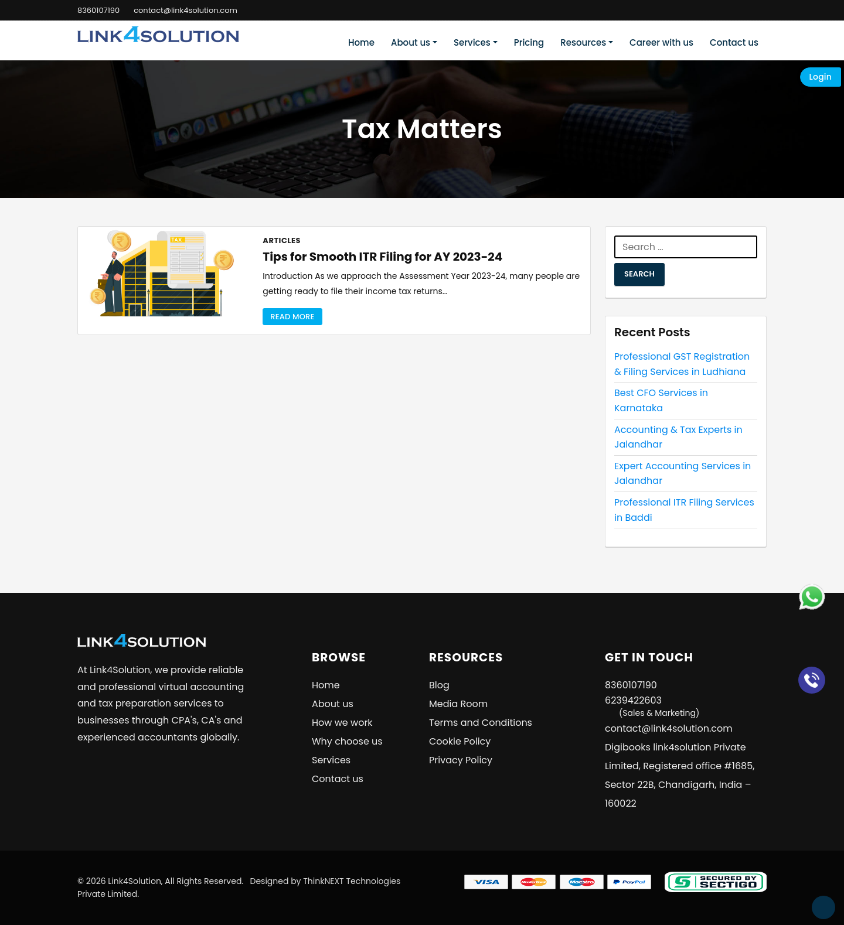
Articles (282, 240)
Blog (439, 685)
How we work (342, 722)
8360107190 (98, 10)
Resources (583, 42)
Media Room (458, 704)
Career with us (661, 42)
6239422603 (652, 706)
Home (361, 42)
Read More (292, 316)
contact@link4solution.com (185, 10)
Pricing (529, 42)
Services (472, 42)
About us (410, 42)
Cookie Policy (460, 741)
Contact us (734, 42)
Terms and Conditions (480, 722)
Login (820, 77)
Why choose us (347, 741)
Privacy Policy (460, 760)
